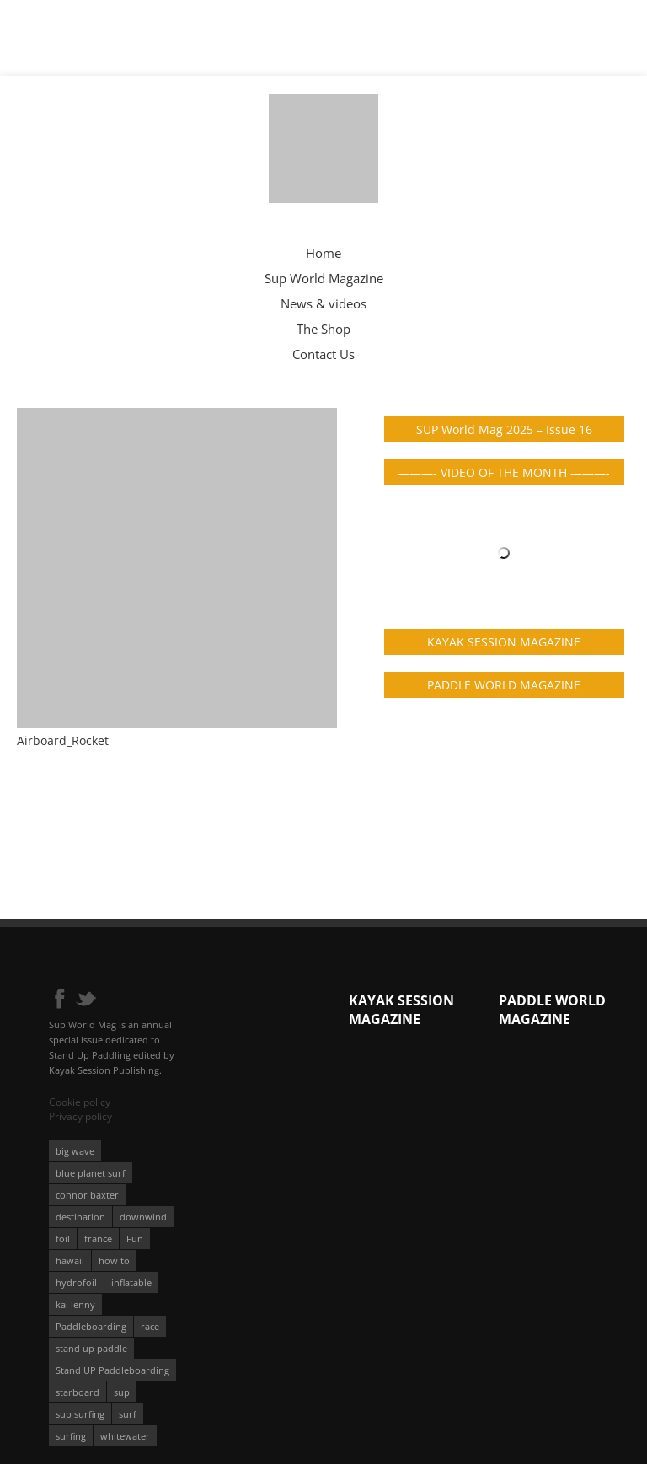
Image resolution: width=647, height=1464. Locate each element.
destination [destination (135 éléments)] (80, 1216)
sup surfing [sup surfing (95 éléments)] (80, 1414)
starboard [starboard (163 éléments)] (77, 1392)
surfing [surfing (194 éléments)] (71, 1435)
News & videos (323, 303)
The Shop (323, 328)
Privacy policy (80, 1116)
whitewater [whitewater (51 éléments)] (125, 1435)
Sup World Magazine (324, 278)
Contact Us (323, 354)
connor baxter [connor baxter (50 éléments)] (87, 1194)
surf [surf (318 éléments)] (127, 1414)
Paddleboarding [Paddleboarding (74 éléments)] (91, 1326)
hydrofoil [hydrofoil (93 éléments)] (76, 1282)
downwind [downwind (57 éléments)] (143, 1216)
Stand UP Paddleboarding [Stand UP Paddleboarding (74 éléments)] (112, 1370)
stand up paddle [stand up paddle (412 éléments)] (91, 1348)
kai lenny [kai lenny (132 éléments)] (75, 1304)
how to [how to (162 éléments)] (114, 1260)
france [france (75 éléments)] (98, 1238)
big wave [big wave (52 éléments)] (75, 1151)
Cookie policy (79, 1102)
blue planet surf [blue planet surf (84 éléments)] (91, 1172)
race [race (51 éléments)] (150, 1326)
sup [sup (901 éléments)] (122, 1392)
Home (323, 252)
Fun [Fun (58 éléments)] (134, 1238)
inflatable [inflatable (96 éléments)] (131, 1282)
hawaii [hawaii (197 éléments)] (70, 1260)
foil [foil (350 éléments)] (63, 1238)
